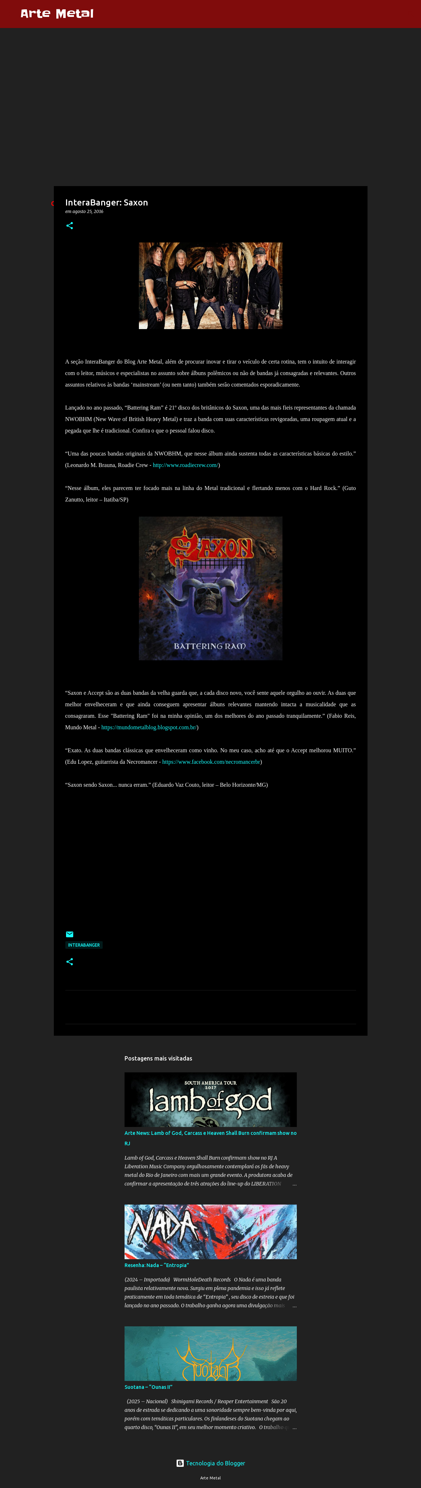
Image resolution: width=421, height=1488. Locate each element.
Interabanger (84, 945)
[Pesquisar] (103, 14)
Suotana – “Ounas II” (149, 1387)
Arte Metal (57, 14)
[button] (69, 226)
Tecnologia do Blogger (210, 1463)
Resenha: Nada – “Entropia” (157, 1265)
